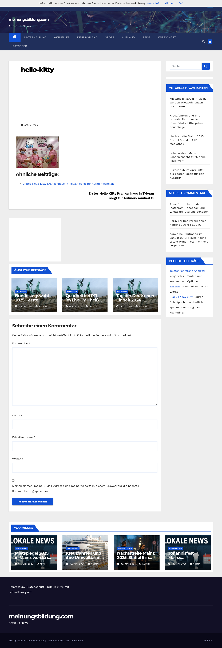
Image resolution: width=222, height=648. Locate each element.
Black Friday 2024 (182, 297)
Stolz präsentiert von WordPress (27, 640)
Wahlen (208, 640)
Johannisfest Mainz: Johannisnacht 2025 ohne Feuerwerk (188, 156)
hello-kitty (37, 70)
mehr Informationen (161, 3)
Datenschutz (36, 587)
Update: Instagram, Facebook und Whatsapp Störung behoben (189, 207)
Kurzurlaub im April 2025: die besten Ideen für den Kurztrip (187, 173)
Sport (109, 37)
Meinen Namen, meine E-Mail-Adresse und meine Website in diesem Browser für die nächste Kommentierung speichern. (75, 488)
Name (17, 415)
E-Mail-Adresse (23, 437)
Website (17, 459)
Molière (175, 286)
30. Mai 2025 (77, 564)
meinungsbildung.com (29, 19)
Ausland (128, 37)
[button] (203, 41)
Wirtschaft (167, 37)
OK (181, 3)
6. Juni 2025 (26, 564)
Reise (146, 37)
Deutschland (87, 37)
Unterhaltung (35, 37)
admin (41, 306)
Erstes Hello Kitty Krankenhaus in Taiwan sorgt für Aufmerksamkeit (68, 183)
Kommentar (21, 343)
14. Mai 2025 (180, 564)
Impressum (17, 587)
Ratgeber (21, 46)
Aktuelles (61, 37)
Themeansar (76, 640)
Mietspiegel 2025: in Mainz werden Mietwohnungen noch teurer (188, 102)
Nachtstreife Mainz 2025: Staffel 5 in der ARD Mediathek (187, 140)
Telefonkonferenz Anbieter (187, 270)
